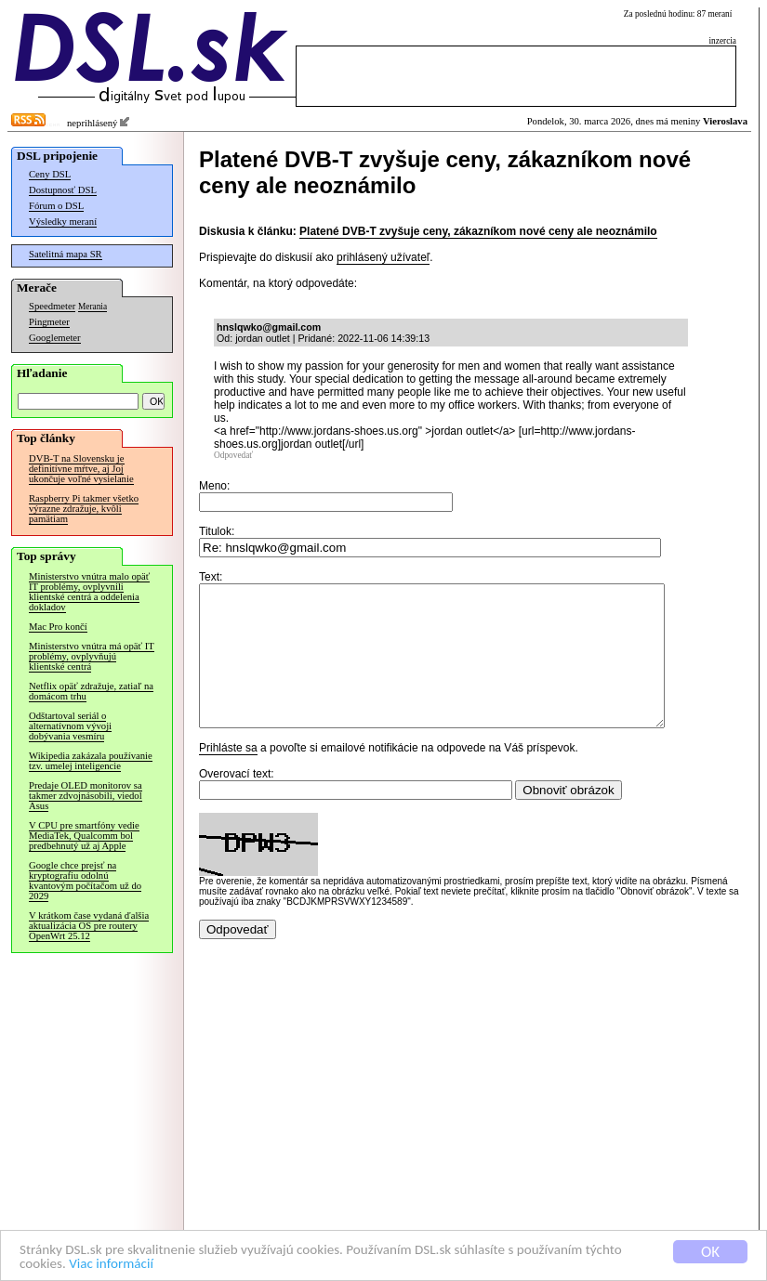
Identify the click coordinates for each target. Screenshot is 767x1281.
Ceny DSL (50, 174)
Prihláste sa (228, 775)
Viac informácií (166, 1264)
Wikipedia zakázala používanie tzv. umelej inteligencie (90, 761)
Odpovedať (233, 455)
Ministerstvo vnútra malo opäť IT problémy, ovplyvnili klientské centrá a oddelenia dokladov (89, 591)
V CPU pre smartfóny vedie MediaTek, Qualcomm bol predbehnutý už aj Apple (84, 835)
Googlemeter (55, 338)
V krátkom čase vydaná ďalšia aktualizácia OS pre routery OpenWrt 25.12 (89, 925)
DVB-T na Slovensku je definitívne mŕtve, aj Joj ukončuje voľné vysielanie (81, 468)
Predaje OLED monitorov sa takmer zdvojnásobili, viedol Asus (85, 795)
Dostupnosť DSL (63, 190)
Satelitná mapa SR (65, 254)
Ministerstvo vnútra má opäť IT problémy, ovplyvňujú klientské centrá (91, 656)
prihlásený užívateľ (383, 257)
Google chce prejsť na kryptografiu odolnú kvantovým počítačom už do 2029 (85, 880)
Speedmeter (52, 306)
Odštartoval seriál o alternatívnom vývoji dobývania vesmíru (70, 726)
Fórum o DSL (56, 206)
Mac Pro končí (58, 626)
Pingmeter (49, 322)
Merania (92, 306)
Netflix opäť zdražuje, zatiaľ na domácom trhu (91, 691)
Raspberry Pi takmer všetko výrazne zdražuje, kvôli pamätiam (84, 508)
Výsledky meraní (63, 221)
